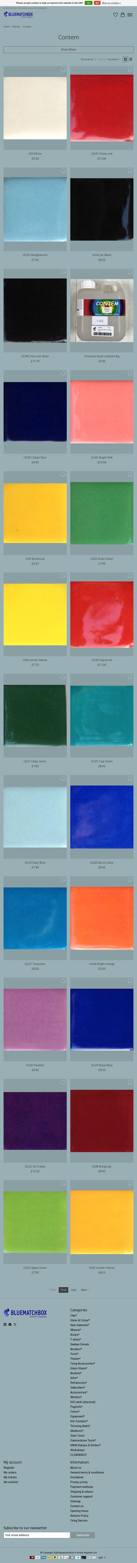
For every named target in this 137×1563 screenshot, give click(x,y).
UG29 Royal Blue (102, 1065)
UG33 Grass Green (101, 559)
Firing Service (78, 1520)
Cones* (75, 1411)
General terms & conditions (87, 1472)
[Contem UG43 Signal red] (101, 614)
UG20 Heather (35, 1065)
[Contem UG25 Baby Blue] (35, 817)
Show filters (68, 49)
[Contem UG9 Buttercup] (35, 513)
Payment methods (81, 1487)
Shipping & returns (81, 1491)
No (97, 3)
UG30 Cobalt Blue (35, 457)
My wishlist (11, 1482)
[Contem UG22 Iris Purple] (35, 1121)
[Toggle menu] (129, 14)
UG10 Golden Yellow (102, 1267)
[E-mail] (37, 1535)
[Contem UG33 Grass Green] (101, 513)
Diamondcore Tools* (83, 1440)
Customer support (81, 1496)
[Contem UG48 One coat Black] (35, 311)
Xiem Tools (77, 1435)
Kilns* (74, 1378)
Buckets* (76, 1373)
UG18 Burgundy (101, 1166)
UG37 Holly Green (35, 761)
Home (7, 26)
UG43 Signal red (102, 660)
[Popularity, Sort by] (114, 59)
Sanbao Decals (79, 1344)
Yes (88, 3)
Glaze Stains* (78, 1368)
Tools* (74, 1354)
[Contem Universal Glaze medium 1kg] (101, 311)
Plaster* (75, 1358)
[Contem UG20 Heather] (35, 1019)
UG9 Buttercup (35, 559)
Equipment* (77, 1416)
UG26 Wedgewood (35, 255)
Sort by (101, 59)
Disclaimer (77, 1477)
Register (9, 1467)
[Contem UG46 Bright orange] (101, 918)
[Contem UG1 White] (35, 108)
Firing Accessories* (82, 1363)
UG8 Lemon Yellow (35, 660)
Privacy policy (79, 1482)
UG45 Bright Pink (102, 457)
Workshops (77, 1450)
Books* (75, 1334)
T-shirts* (75, 1339)
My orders (10, 1472)
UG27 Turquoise (35, 964)
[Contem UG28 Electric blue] (101, 817)
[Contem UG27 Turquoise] (35, 918)
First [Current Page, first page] (63, 1290)
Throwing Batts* (80, 1426)
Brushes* (76, 1349)
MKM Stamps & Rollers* (85, 1445)
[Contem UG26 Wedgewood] (35, 209)
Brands (16, 26)
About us (75, 1467)
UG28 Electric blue (101, 862)
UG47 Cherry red (101, 153)
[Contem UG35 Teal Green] (101, 716)
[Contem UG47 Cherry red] (101, 108)
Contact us (76, 1506)
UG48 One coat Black (35, 356)
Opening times (79, 1511)
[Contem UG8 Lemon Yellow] (35, 614)
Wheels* (75, 1330)
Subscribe (83, 1535)
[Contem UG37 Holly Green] (35, 716)
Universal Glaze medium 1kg (101, 356)
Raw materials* (79, 1325)
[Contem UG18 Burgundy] (101, 1121)
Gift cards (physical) (82, 1402)
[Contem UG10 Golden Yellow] (101, 1222)
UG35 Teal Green (102, 761)
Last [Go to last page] (73, 1290)
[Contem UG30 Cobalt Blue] (35, 412)
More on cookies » (111, 3)
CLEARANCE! (78, 1455)
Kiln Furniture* (79, 1421)
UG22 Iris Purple (35, 1166)
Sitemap (75, 1501)
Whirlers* (76, 1397)
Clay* (73, 1315)
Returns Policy (79, 1515)
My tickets (10, 1477)
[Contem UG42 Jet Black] (101, 209)
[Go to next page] (85, 1290)
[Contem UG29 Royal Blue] (101, 1019)
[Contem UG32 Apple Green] (35, 1222)
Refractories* (78, 1382)
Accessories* (78, 1392)
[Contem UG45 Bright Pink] (101, 412)
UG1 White (35, 153)
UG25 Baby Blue (35, 862)
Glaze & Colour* (80, 1320)
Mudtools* (76, 1431)
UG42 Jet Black (101, 255)
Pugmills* (76, 1406)
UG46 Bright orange (102, 964)
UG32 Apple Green (35, 1267)
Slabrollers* (77, 1387)
